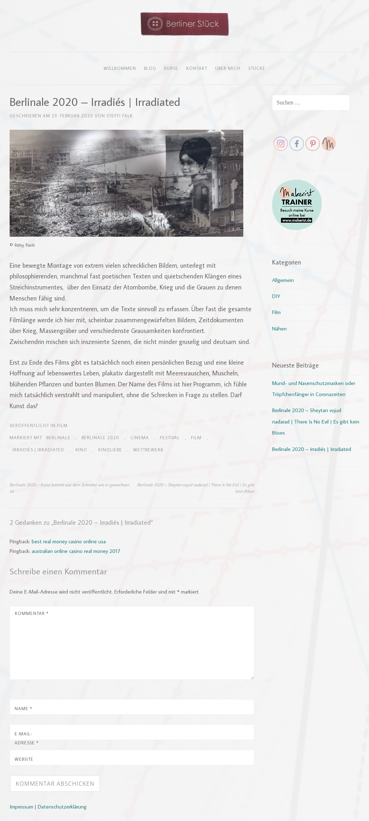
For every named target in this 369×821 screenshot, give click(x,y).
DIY (276, 296)
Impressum (21, 806)
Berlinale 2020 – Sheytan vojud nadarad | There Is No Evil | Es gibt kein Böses (195, 488)
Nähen (279, 328)
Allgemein (283, 280)
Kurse (171, 68)
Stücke (256, 68)
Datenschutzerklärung (62, 806)
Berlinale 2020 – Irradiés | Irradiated (311, 449)
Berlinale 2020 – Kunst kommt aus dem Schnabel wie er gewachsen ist (69, 488)
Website (24, 759)
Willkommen (120, 68)
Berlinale (58, 437)
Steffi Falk (119, 115)
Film (62, 425)
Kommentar (32, 613)
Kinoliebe (110, 449)
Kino (81, 449)
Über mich (227, 68)
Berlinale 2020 (100, 437)
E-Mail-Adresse (27, 738)
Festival (170, 437)
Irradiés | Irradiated (38, 449)
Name (23, 708)
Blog (150, 68)
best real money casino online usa (69, 541)
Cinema (139, 437)
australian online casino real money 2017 (76, 551)
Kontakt (196, 68)
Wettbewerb (148, 449)
